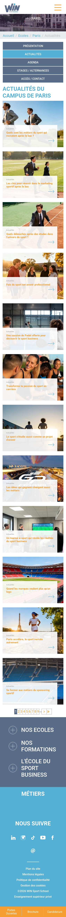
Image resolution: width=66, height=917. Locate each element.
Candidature (54, 912)
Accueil (8, 36)
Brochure (32, 912)
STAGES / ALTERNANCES (33, 70)
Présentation (33, 46)
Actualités (33, 54)
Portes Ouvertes (11, 911)
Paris (36, 36)
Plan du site (33, 868)
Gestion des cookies (33, 885)
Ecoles (23, 36)
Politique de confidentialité (33, 880)
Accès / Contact (33, 78)
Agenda (33, 62)
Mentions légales (33, 874)
